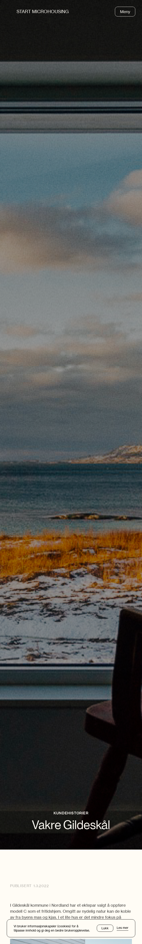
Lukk (105, 928)
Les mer (122, 928)
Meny (125, 11)
